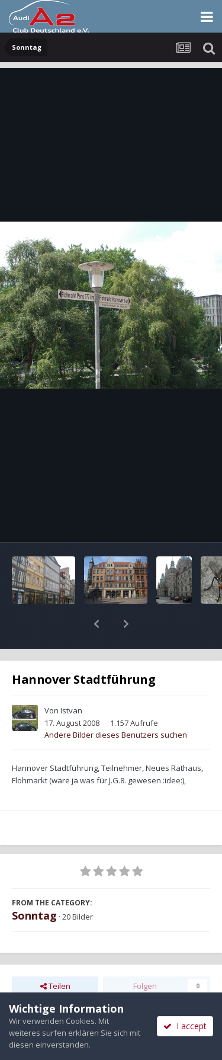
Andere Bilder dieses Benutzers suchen (115, 704)
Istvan (71, 679)
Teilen (55, 955)
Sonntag (34, 885)
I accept (185, 1026)
